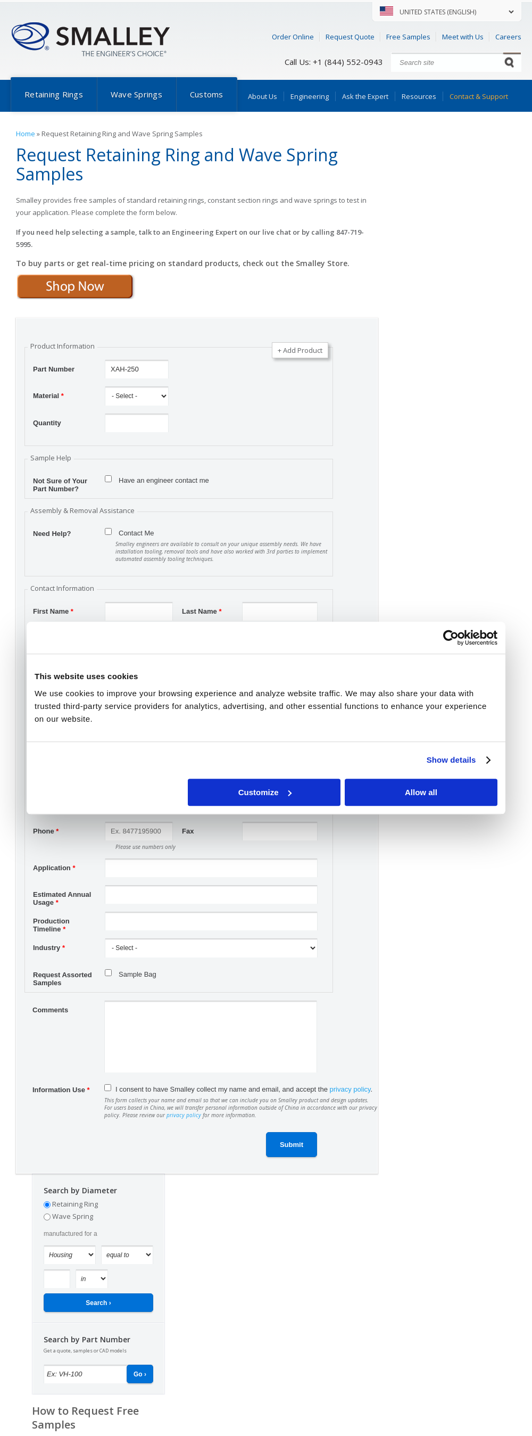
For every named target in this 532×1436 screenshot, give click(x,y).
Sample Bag (137, 974)
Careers (508, 37)
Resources (419, 96)
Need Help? (52, 534)
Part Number (53, 369)
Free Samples (408, 37)
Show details (451, 759)
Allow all (421, 792)
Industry (49, 948)
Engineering (309, 96)
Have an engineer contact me (164, 480)
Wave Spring (72, 1216)
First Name (53, 611)
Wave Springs (136, 94)
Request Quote (350, 37)
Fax (188, 831)
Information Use (61, 1090)
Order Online (293, 37)
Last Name (201, 611)
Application (54, 868)
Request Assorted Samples (62, 976)
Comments (50, 1010)
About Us (262, 96)
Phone (46, 831)
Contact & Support (479, 96)
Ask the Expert (365, 96)
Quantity (47, 423)
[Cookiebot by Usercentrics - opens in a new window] (450, 638)
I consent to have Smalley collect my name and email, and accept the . (243, 1089)
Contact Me (136, 533)
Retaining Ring (75, 1204)
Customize (265, 792)
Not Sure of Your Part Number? (60, 482)
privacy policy (350, 1089)
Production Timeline (51, 922)
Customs (206, 94)
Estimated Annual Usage (62, 895)
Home (25, 133)
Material (48, 396)
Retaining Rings (53, 94)
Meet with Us (463, 37)
